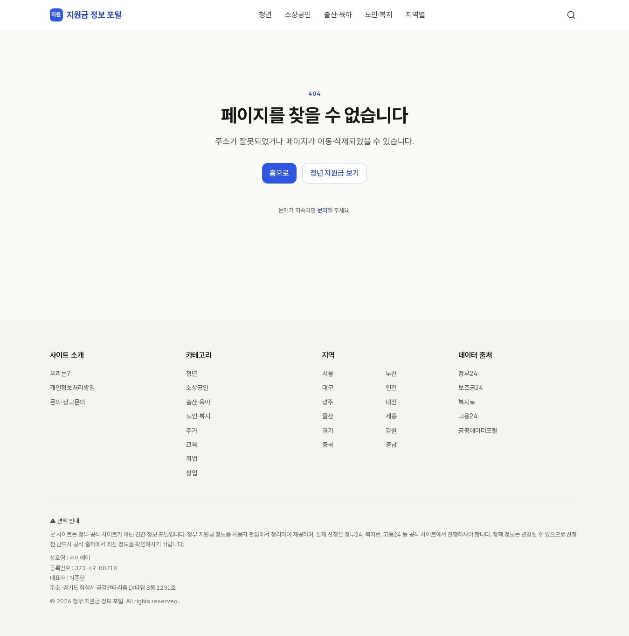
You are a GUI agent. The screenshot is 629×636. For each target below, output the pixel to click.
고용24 (467, 416)
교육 (191, 444)
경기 (327, 430)
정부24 (467, 373)
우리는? (60, 373)
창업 (191, 473)
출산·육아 (338, 14)
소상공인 (298, 14)
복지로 (466, 402)
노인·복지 (379, 14)
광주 (327, 402)
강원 (391, 430)
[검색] (571, 15)
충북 (327, 444)
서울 (327, 373)
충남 (391, 444)
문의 (322, 210)
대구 (327, 387)
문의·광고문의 (67, 402)
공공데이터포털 (478, 430)
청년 (265, 14)
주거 (191, 430)
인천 (391, 387)
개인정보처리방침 (72, 387)
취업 (191, 458)
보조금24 (470, 387)
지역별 (415, 14)
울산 (327, 416)
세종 (391, 416)
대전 (391, 402)
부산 (391, 373)
